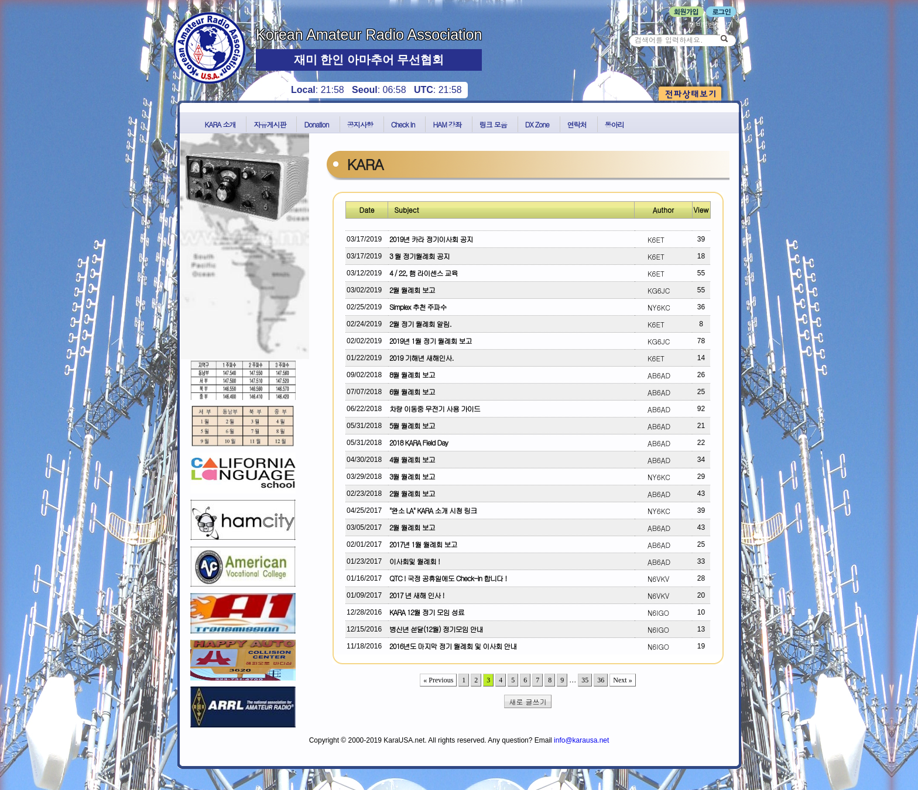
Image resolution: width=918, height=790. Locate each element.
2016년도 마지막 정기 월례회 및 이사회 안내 (453, 646)
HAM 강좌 (447, 124)
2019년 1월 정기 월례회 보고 (430, 341)
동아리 (614, 124)
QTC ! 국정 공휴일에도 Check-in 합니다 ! (447, 578)
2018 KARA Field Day (418, 442)
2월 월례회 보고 (412, 290)
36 (600, 680)
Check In (403, 124)
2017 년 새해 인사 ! (416, 595)
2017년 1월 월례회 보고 (423, 544)
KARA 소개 (220, 124)
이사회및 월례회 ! (414, 561)
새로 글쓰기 (528, 701)
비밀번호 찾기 (710, 24)
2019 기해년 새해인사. (421, 358)
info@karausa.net (581, 740)
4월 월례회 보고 (412, 459)
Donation (316, 124)
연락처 (577, 124)
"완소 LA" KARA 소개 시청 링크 (433, 510)
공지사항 (360, 124)
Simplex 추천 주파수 (418, 307)
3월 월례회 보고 (412, 476)
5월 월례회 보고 (412, 425)
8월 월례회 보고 (412, 375)
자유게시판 (270, 124)
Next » (622, 680)
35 (584, 680)
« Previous (438, 680)
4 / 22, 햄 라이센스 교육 (423, 273)
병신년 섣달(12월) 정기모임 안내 (436, 629)
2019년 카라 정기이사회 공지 (431, 239)
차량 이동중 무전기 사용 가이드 (434, 408)
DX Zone (537, 124)
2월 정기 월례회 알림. (420, 324)
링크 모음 (493, 124)
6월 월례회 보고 (412, 391)
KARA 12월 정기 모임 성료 (426, 612)
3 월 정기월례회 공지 (419, 256)
